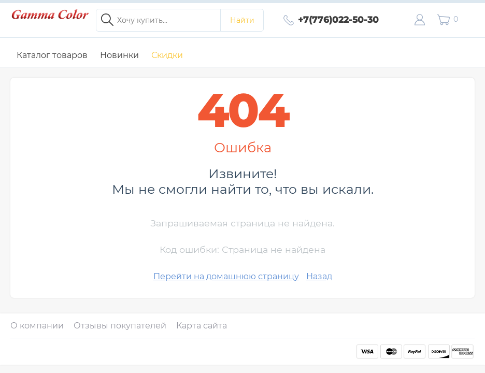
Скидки (167, 55)
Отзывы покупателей (120, 326)
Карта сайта (201, 326)
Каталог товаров (52, 55)
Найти (242, 20)
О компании (37, 326)
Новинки (119, 55)
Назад (319, 276)
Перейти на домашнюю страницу (226, 276)
